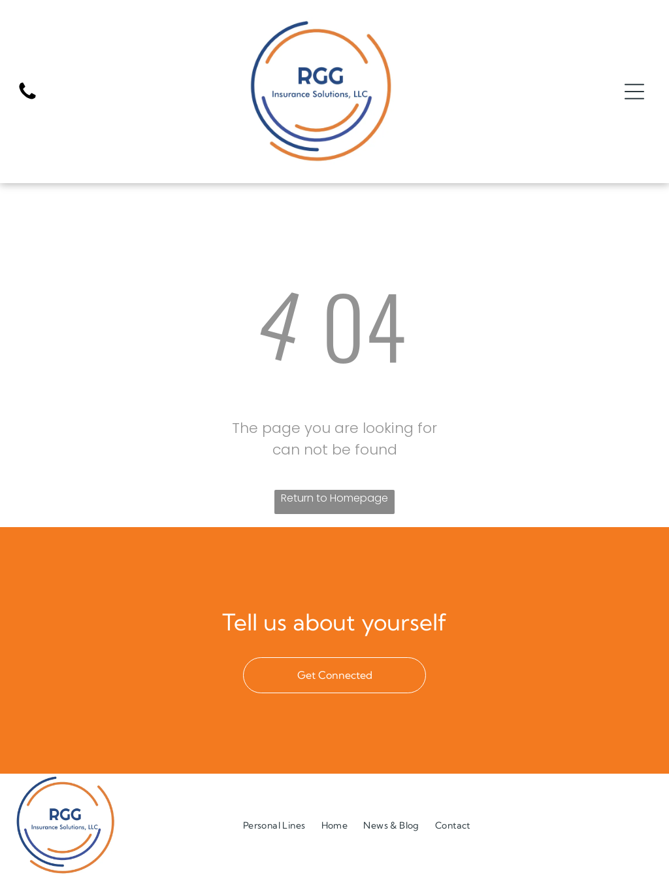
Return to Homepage (334, 498)
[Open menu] (634, 91)
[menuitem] (274, 825)
